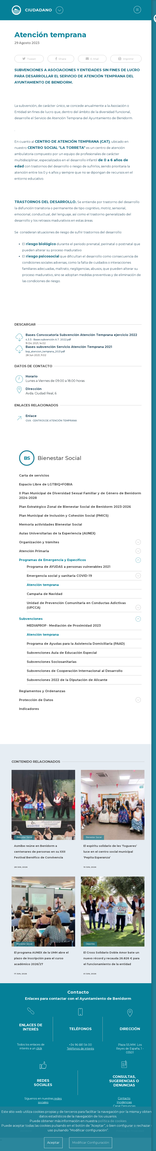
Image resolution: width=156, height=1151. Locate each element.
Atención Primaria (34, 551)
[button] (29, 58)
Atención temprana (43, 585)
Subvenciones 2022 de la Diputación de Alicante (67, 680)
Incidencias (124, 1102)
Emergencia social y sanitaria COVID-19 (59, 576)
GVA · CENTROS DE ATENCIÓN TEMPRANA (51, 420)
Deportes (90, 944)
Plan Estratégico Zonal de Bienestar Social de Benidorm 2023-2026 (75, 507)
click (39, 1048)
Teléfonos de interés (80, 1048)
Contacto (124, 1098)
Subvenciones (31, 619)
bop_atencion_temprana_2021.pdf (45, 351)
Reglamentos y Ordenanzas (42, 691)
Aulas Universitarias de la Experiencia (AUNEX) (57, 533)
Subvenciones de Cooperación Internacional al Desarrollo (74, 671)
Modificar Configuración (90, 1142)
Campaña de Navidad (44, 594)
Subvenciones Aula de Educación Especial (62, 653)
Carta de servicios (34, 475)
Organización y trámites (39, 542)
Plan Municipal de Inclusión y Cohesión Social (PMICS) (64, 515)
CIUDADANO (39, 10)
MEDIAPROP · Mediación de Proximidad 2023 (64, 625)
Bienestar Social (59, 458)
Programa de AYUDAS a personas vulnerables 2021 (68, 567)
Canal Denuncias (124, 1106)
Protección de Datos (36, 700)
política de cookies (112, 1121)
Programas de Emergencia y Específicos (52, 560)
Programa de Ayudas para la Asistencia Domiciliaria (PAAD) (76, 644)
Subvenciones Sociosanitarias (51, 662)
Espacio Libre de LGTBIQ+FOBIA (45, 484)
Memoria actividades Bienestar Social (50, 524)
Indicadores (29, 709)
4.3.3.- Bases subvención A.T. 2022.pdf (48, 339)
